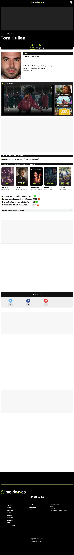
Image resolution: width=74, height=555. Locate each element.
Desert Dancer (26, 199)
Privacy (52, 507)
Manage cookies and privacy (58, 511)
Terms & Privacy (54, 505)
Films (9, 513)
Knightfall (48, 187)
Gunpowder (34, 187)
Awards (10, 520)
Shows (9, 515)
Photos (9, 523)
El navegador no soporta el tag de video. (28, 100)
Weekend (24, 196)
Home (3, 34)
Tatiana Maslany (17, 159)
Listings (10, 510)
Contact (31, 509)
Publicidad (32, 507)
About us (31, 505)
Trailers (10, 518)
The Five (62, 187)
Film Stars (10, 34)
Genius (18, 187)
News (9, 507)
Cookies (52, 509)
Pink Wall (4, 187)
